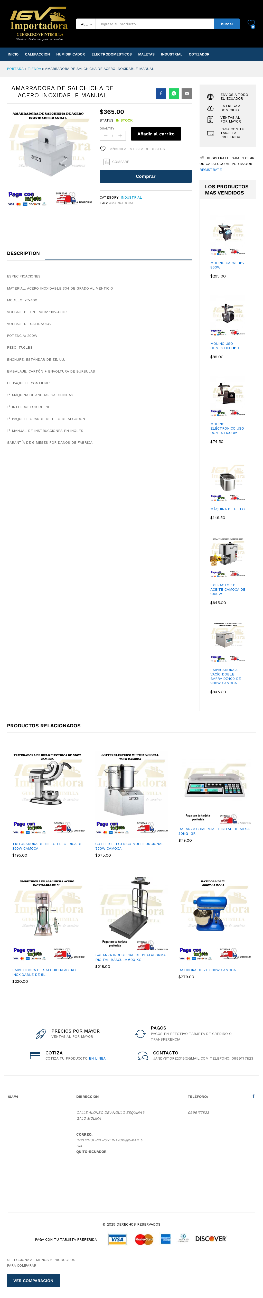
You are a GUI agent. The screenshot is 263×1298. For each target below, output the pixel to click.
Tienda (34, 69)
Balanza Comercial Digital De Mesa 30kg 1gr (214, 831)
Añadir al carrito (156, 133)
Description (23, 253)
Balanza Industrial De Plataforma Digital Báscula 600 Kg (130, 957)
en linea (97, 1058)
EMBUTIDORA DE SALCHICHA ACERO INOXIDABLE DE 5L (44, 972)
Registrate (211, 170)
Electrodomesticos (111, 54)
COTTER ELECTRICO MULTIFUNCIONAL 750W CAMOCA (129, 846)
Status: (107, 120)
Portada (15, 69)
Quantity (107, 128)
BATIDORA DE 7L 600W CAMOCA (207, 970)
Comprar (146, 176)
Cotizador (199, 54)
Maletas (146, 54)
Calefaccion (37, 54)
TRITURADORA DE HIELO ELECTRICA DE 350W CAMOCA (47, 846)
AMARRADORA (121, 203)
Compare (120, 162)
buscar (227, 24)
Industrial (171, 54)
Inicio (13, 54)
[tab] (26, 256)
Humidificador (70, 54)
